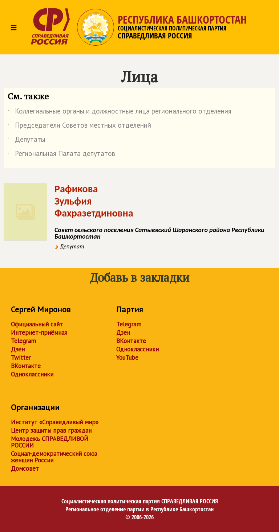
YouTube (127, 357)
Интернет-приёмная (39, 332)
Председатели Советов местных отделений (79, 126)
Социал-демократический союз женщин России (54, 456)
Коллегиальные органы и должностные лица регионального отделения (119, 112)
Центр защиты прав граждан (51, 430)
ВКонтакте (26, 366)
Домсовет (25, 468)
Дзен (18, 349)
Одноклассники (32, 374)
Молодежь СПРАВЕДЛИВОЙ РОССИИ (49, 442)
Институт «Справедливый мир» (54, 422)
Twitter (21, 357)
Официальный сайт (37, 324)
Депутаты (26, 140)
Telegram (23, 341)
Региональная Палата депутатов (61, 155)
